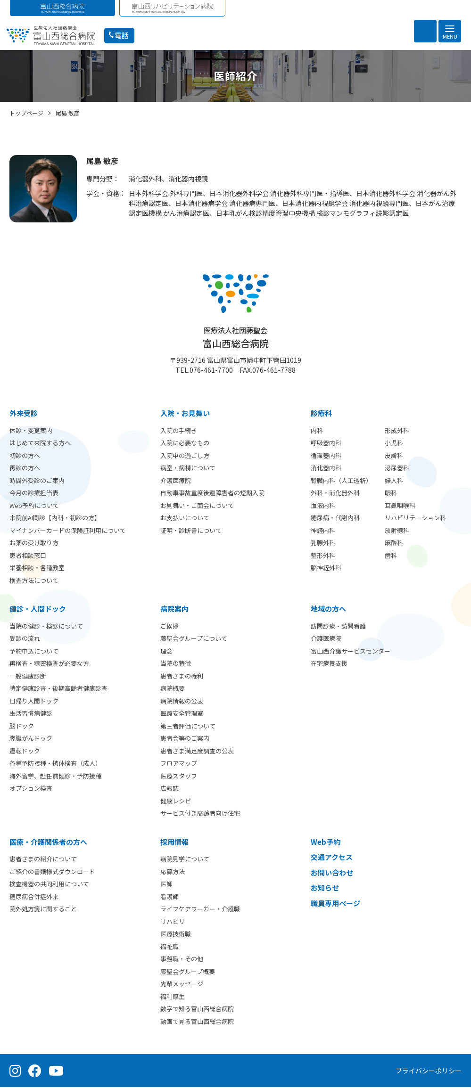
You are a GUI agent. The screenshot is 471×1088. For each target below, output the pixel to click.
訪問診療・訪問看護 (338, 626)
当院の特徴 (175, 664)
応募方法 (172, 872)
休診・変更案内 (30, 431)
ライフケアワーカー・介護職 (200, 909)
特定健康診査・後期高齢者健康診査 (58, 689)
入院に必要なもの (184, 443)
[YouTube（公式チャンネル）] (56, 1071)
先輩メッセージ (181, 984)
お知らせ (325, 888)
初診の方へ (24, 456)
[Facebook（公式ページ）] (34, 1071)
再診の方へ (24, 468)
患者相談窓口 (27, 556)
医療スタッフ (178, 776)
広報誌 (169, 789)
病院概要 (172, 689)
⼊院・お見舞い (185, 414)
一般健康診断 (27, 676)
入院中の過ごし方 (184, 456)
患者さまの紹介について (43, 859)
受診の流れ (24, 639)
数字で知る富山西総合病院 (197, 1009)
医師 (166, 884)
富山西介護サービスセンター (350, 651)
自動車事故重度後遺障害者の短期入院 (212, 493)
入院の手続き (178, 431)
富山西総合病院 (236, 338)
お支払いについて (184, 518)
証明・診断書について (191, 531)
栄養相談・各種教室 (37, 568)
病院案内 (174, 609)
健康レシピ (175, 801)
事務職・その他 (181, 959)
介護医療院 (175, 481)
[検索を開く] (425, 31)
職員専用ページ (335, 904)
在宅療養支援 (329, 664)
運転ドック (24, 751)
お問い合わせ (332, 873)
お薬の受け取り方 (33, 543)
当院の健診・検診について (46, 626)
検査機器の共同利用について (49, 884)
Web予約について (34, 506)
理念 (166, 651)
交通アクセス (332, 858)
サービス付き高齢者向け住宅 (200, 814)
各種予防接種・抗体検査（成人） (55, 764)
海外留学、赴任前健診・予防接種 (55, 776)
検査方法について (33, 581)
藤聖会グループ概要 (187, 972)
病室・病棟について (187, 468)
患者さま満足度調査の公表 (197, 751)
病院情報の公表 (181, 701)
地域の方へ (328, 609)
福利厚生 (172, 997)
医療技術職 (175, 934)
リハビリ (172, 922)
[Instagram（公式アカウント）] (15, 1071)
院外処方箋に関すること (43, 909)
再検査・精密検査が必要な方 (49, 664)
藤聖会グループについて (193, 639)
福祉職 (169, 947)
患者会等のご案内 (184, 739)
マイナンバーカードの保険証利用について (67, 531)
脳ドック (21, 726)
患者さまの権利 (181, 676)
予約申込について (33, 651)
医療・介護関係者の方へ (48, 843)
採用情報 (174, 843)
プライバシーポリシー (429, 1071)
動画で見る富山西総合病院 (197, 1022)
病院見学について (184, 859)
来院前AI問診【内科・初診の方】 (54, 518)
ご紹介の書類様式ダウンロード (52, 872)
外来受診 (23, 414)
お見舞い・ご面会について (197, 506)
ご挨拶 (169, 626)
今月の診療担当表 (33, 493)
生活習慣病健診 (30, 714)
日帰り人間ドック (33, 701)
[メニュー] (450, 31)
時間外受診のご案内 (37, 481)
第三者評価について (187, 726)
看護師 (169, 897)
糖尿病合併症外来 (33, 897)
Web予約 (325, 843)
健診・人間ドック (37, 609)
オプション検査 (30, 789)
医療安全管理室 (181, 714)
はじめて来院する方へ (40, 443)
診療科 (321, 414)
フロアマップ (178, 764)
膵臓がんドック (30, 739)
